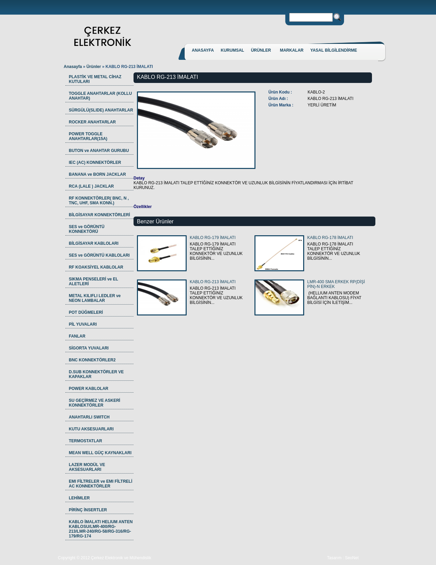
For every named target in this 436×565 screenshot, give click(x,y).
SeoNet (352, 557)
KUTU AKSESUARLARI (91, 429)
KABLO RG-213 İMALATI (213, 281)
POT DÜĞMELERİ (86, 312)
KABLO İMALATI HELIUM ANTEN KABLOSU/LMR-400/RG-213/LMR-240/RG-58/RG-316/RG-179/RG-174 (101, 528)
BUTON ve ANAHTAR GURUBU (99, 150)
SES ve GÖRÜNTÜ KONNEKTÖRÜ (87, 229)
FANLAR (77, 336)
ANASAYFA (203, 50)
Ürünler (94, 66)
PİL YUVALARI (83, 324)
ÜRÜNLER (261, 50)
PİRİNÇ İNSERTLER (88, 510)
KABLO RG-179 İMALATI (213, 237)
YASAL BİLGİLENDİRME (333, 50)
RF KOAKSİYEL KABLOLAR (96, 267)
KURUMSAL (232, 50)
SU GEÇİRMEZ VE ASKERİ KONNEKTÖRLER (94, 403)
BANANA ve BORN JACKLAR (97, 174)
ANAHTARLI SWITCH (89, 417)
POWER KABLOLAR (88, 388)
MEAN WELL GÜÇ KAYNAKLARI (100, 452)
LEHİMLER (79, 498)
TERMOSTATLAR (85, 441)
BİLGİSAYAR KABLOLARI (94, 243)
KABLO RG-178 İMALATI (330, 237)
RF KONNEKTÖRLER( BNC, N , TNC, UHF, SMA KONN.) (99, 200)
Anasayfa (73, 66)
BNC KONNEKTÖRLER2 (92, 360)
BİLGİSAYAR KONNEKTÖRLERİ (99, 214)
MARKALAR (291, 50)
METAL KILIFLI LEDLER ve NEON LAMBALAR (95, 298)
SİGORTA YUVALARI (89, 348)
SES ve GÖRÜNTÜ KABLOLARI (99, 255)
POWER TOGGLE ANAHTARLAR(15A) (88, 136)
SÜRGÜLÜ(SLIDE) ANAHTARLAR (101, 110)
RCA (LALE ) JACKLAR (91, 186)
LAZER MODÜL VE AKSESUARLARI (87, 467)
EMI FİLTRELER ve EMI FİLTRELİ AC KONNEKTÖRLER (100, 484)
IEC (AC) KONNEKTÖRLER (95, 162)
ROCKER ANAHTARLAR (92, 122)
